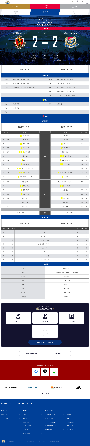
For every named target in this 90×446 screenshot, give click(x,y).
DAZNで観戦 (32, 429)
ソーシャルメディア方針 (53, 441)
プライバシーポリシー (41, 441)
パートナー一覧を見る (45, 394)
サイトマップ (19, 441)
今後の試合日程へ (31, 354)
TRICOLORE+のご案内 (45, 342)
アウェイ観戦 (32, 433)
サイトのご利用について (29, 441)
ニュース (69, 411)
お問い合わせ (12, 441)
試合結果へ (58, 354)
